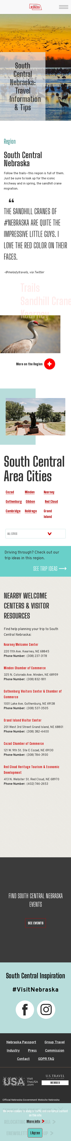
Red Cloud (51, 501)
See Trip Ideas (45, 568)
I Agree (35, 1133)
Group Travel (54, 1042)
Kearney (49, 492)
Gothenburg (14, 501)
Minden (30, 492)
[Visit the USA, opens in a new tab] (20, 1082)
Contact (23, 1059)
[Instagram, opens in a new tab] (46, 1009)
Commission (54, 1051)
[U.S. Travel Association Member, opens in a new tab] (55, 1082)
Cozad (10, 492)
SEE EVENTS (35, 923)
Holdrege (31, 511)
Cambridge (13, 511)
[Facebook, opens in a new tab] (25, 1009)
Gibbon (30, 501)
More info (33, 1121)
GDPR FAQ (46, 1059)
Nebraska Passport (21, 1042)
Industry (13, 1051)
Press (32, 1051)
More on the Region (29, 364)
